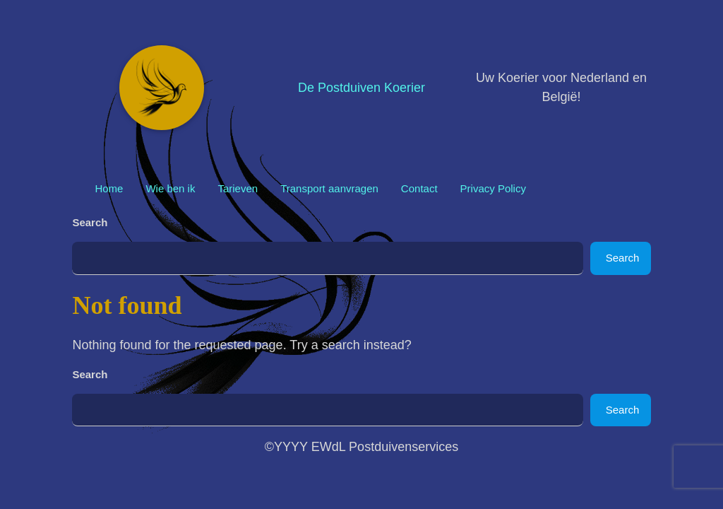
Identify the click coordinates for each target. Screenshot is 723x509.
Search (89, 222)
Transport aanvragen (329, 188)
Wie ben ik (170, 188)
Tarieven (237, 188)
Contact (419, 188)
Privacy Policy (493, 188)
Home (109, 188)
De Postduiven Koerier (361, 88)
